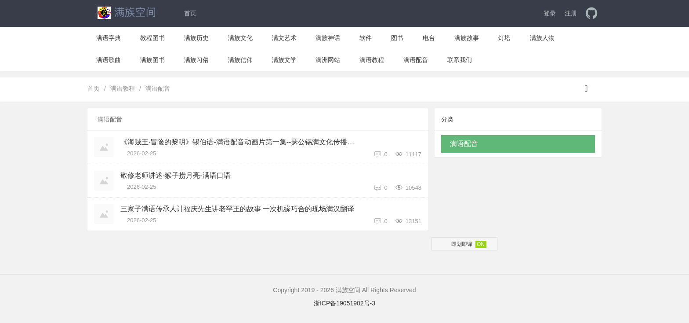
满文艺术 (284, 37)
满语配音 (415, 59)
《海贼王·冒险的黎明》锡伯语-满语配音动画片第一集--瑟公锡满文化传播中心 (240, 142)
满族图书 (152, 59)
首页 (190, 13)
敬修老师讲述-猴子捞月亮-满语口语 (175, 175)
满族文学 (284, 59)
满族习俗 (196, 59)
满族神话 (327, 37)
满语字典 (108, 37)
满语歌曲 (108, 59)
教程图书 (152, 37)
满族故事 (466, 37)
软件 (365, 37)
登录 (550, 13)
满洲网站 (327, 59)
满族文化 (240, 37)
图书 (397, 37)
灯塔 (504, 37)
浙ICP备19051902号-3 (344, 303)
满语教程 (371, 59)
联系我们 (459, 59)
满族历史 (196, 37)
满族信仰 (240, 59)
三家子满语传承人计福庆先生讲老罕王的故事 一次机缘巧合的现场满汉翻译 (237, 209)
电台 (429, 37)
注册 (571, 13)
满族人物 (542, 37)
